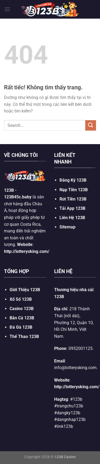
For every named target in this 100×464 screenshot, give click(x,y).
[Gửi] (90, 125)
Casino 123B (22, 308)
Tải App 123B (72, 208)
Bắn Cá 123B (22, 317)
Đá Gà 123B (21, 327)
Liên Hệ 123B (72, 217)
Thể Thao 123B (24, 336)
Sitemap (67, 226)
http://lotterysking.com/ (26, 251)
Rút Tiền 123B (72, 199)
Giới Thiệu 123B (25, 289)
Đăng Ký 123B (72, 180)
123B (9, 190)
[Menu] (7, 9)
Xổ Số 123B (21, 299)
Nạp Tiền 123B (73, 189)
